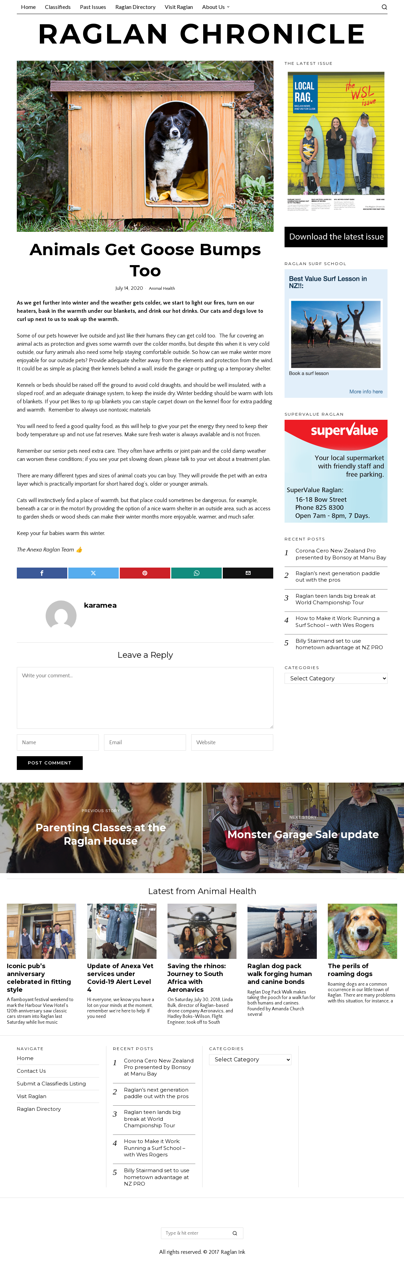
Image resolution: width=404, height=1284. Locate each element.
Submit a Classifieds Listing (53, 1083)
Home (25, 1058)
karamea (100, 605)
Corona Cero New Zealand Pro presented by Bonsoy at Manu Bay (337, 558)
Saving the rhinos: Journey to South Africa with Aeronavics (197, 977)
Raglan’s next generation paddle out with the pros (340, 585)
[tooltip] (42, 573)
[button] (235, 1240)
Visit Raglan (32, 1096)
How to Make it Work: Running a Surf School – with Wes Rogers (340, 632)
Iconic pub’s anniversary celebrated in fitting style (39, 977)
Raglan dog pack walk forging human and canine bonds (279, 973)
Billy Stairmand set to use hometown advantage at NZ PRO (334, 659)
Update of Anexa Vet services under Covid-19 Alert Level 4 (120, 977)
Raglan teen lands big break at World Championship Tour (338, 609)
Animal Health (162, 288)
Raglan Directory (40, 1109)
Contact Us (32, 1071)
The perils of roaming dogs (350, 969)
